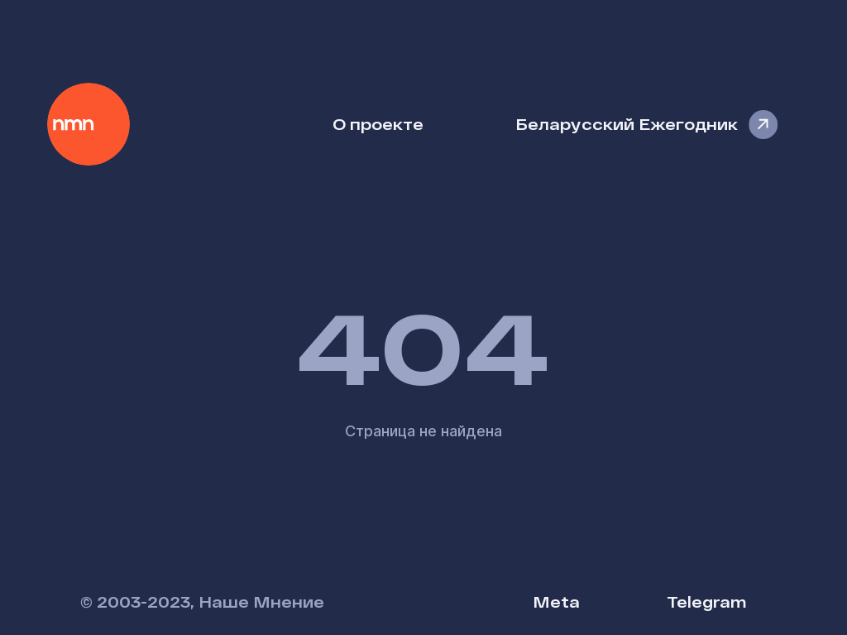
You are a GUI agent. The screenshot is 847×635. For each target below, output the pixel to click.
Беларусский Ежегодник (626, 123)
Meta (556, 601)
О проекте (378, 123)
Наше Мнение (88, 124)
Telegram (706, 601)
